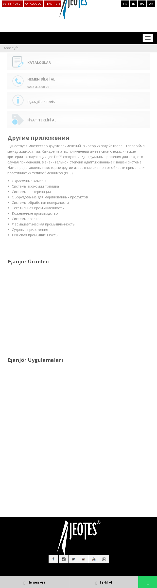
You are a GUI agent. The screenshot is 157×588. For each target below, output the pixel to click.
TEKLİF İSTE (52, 3)
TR (125, 3)
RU (142, 3)
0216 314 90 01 (12, 3)
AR (151, 3)
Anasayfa (11, 48)
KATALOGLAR (33, 3)
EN (133, 3)
